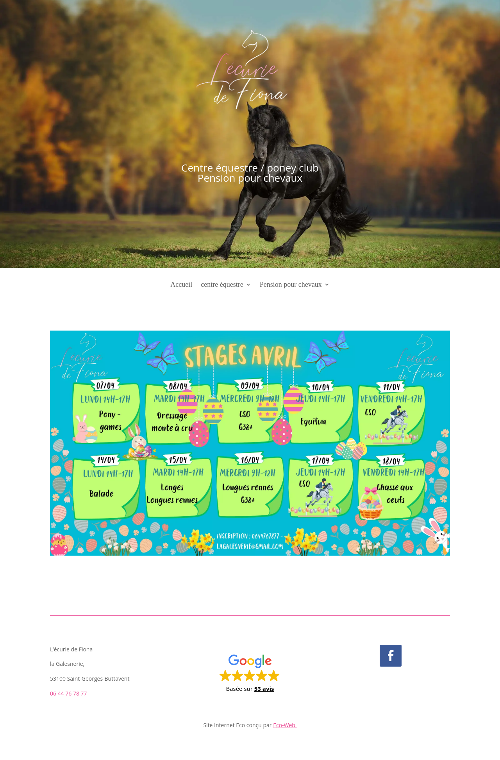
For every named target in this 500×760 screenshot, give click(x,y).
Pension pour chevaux (291, 285)
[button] (250, 673)
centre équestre (222, 285)
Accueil (181, 285)
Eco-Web (284, 725)
